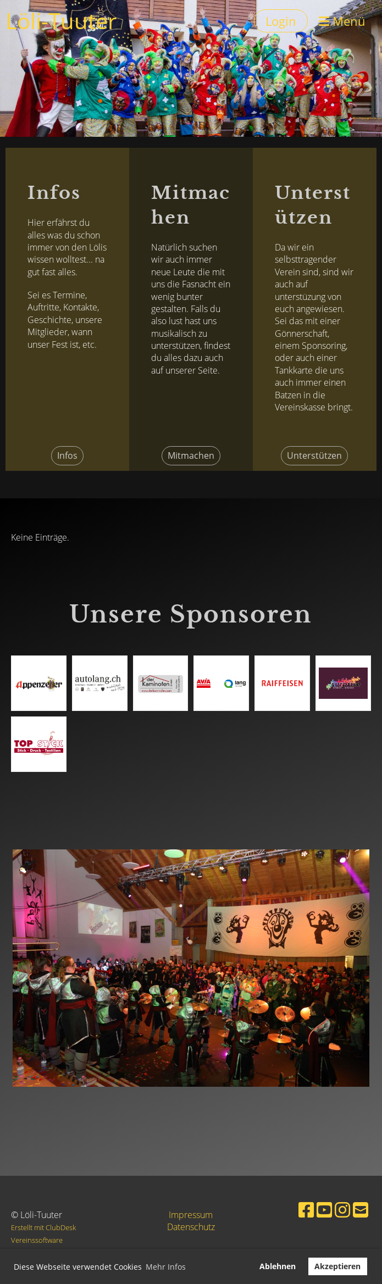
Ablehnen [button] (277, 1266)
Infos (67, 455)
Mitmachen (191, 455)
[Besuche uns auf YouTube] (324, 1209)
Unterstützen (314, 455)
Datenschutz (191, 1227)
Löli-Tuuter (61, 20)
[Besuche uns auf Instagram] (342, 1209)
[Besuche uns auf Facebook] (306, 1209)
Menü (342, 21)
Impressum (191, 1215)
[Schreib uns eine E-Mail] (360, 1209)
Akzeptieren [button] (337, 1266)
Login (280, 21)
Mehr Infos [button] (166, 1266)
